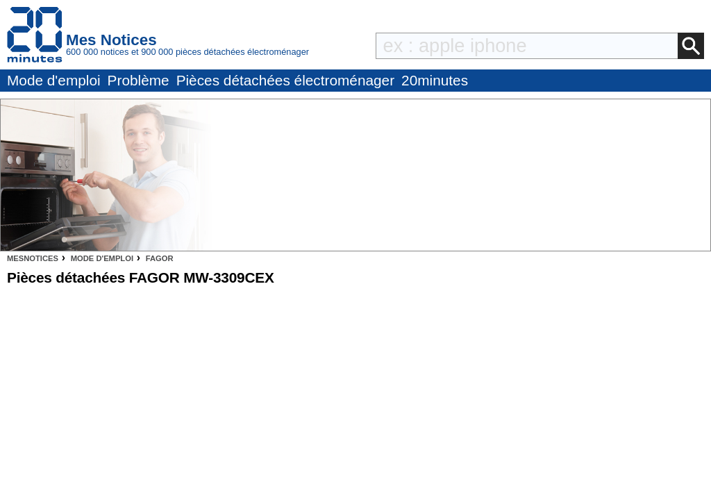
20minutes (434, 80)
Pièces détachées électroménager (285, 80)
